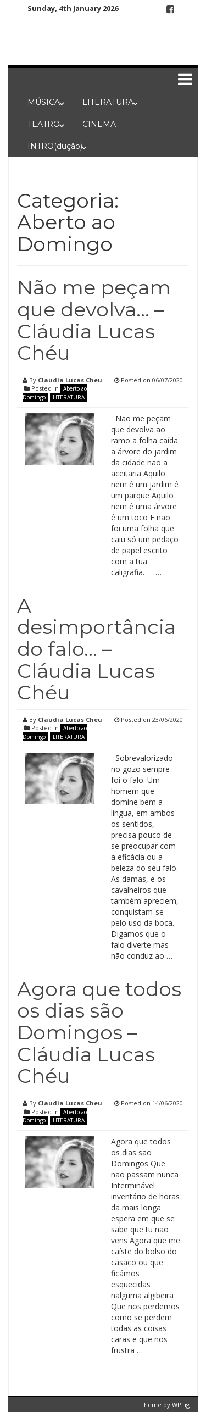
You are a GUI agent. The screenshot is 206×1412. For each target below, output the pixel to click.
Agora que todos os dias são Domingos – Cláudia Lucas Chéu (99, 1032)
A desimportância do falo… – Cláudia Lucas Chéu (96, 648)
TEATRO (43, 124)
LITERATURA (107, 102)
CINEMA (99, 124)
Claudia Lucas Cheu (70, 380)
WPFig (181, 1404)
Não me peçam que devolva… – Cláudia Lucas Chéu (94, 320)
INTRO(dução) (54, 146)
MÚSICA (43, 102)
